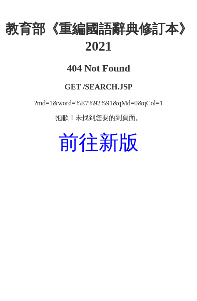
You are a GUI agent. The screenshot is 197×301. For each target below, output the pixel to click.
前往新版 (99, 142)
